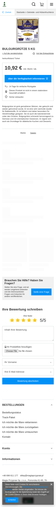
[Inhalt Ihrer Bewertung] (28, 333)
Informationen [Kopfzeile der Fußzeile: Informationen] (11, 459)
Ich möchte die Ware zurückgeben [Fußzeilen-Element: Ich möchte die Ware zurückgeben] (20, 427)
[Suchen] (33, 4)
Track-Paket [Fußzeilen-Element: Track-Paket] (8, 417)
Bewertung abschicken (28, 381)
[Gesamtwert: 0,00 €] (41, 4)
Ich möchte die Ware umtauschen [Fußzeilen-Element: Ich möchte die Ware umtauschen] (20, 432)
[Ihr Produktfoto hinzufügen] (24, 351)
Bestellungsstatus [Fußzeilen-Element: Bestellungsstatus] (11, 412)
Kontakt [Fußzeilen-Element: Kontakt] (6, 437)
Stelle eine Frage (41, 292)
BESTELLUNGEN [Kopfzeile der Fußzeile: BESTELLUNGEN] (13, 404)
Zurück (6, 12)
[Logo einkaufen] (4, 4)
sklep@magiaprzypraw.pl (31, 475)
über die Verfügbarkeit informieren (28, 78)
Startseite (21, 12)
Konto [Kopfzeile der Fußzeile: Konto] (6, 448)
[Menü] (51, 4)
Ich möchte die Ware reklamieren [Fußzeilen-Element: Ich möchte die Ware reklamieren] (19, 422)
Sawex (33, 133)
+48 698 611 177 (10, 475)
